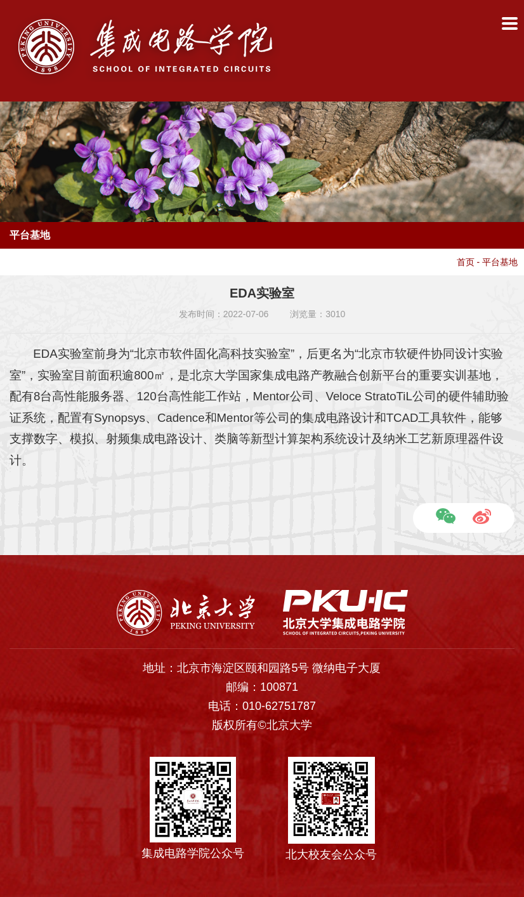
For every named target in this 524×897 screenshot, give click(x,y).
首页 (466, 262)
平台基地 (500, 262)
